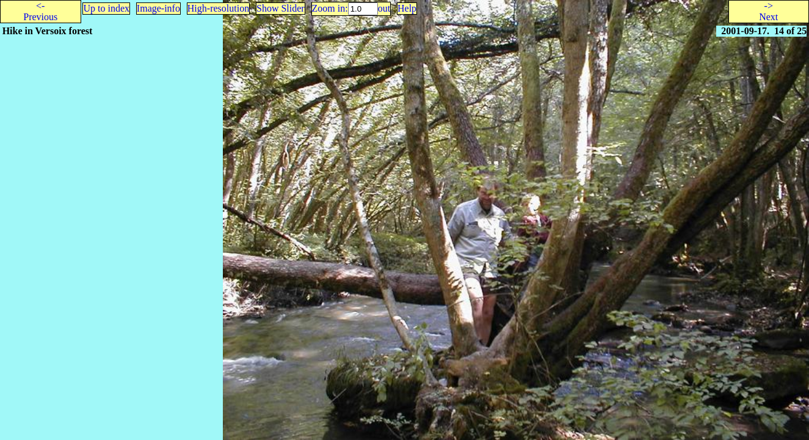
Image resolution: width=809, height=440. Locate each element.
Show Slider (280, 8)
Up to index (106, 8)
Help (406, 8)
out (384, 8)
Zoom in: (330, 8)
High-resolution (218, 8)
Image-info (158, 8)
